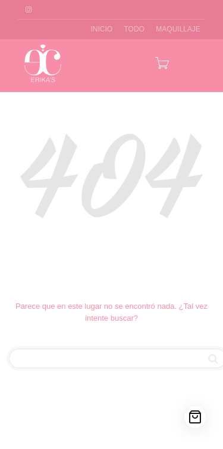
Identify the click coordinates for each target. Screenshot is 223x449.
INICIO (101, 29)
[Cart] (195, 417)
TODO (134, 29)
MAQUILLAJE (178, 29)
